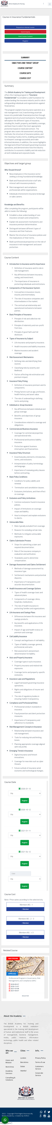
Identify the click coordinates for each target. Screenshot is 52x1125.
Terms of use (40, 1062)
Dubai (22, 1066)
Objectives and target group (25, 63)
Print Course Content (25, 36)
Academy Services (9, 1072)
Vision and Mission (10, 1061)
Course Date (25, 73)
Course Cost (25, 78)
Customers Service (39, 1067)
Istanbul (23, 1070)
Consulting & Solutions (10, 1079)
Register (25, 40)
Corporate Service (39, 1074)
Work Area (10, 1066)
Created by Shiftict (22, 1115)
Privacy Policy (40, 1057)
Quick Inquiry (25, 31)
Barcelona (24, 1062)
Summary (25, 57)
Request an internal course (25, 27)
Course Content (25, 68)
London (23, 1057)
